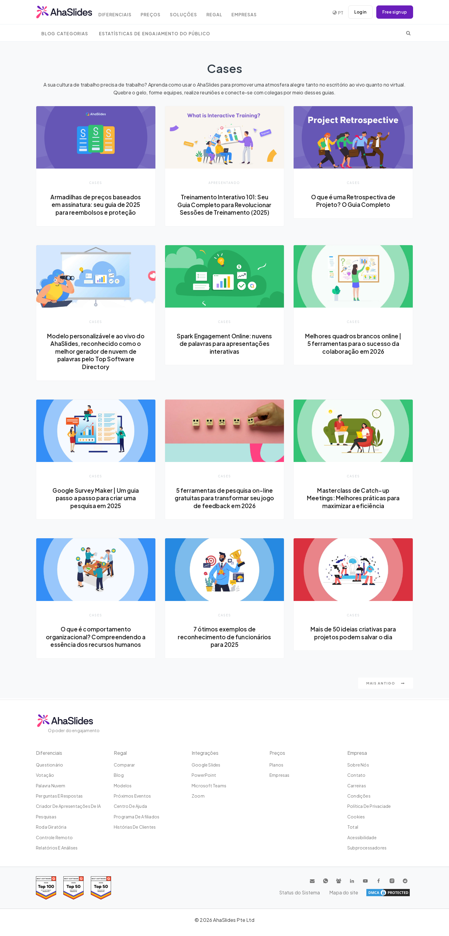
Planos (276, 764)
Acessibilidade (362, 837)
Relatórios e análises (57, 847)
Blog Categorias (64, 33)
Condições (359, 795)
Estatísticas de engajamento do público (154, 33)
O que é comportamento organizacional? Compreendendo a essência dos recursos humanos (96, 637)
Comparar (124, 764)
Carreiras (356, 785)
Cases (96, 183)
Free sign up (394, 12)
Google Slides (206, 764)
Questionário (49, 764)
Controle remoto (54, 837)
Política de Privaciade (369, 806)
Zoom (198, 795)
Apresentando (224, 183)
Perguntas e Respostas (59, 795)
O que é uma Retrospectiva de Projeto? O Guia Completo (353, 200)
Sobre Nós (358, 764)
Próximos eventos (132, 795)
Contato (356, 775)
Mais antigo (385, 684)
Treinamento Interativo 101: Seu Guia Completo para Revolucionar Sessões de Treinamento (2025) (224, 204)
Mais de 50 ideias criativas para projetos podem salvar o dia (353, 633)
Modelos (123, 785)
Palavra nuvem (50, 785)
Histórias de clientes (135, 827)
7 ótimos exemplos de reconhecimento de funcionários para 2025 (224, 637)
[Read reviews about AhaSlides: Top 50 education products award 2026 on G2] (73, 888)
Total (352, 827)
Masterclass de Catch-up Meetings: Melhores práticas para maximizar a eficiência (353, 498)
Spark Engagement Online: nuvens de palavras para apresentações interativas (224, 344)
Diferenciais (118, 12)
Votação (45, 775)
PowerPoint (204, 775)
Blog (119, 775)
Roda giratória (51, 827)
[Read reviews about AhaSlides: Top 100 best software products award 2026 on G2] (46, 888)
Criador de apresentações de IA (68, 806)
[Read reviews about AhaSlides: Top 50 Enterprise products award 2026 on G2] (101, 888)
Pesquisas (46, 816)
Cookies (356, 816)
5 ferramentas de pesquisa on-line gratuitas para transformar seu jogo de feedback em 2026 (225, 498)
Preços (156, 12)
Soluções (190, 12)
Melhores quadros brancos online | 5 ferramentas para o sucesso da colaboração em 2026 (353, 344)
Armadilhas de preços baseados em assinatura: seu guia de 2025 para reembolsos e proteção (95, 204)
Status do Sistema (354, 892)
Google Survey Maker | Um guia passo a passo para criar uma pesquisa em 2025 (96, 498)
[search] (408, 33)
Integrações (205, 753)
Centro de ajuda (130, 806)
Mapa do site (395, 892)
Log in (358, 12)
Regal (222, 12)
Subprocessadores (367, 847)
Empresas (253, 12)
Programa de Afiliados (136, 816)
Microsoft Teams (209, 785)
